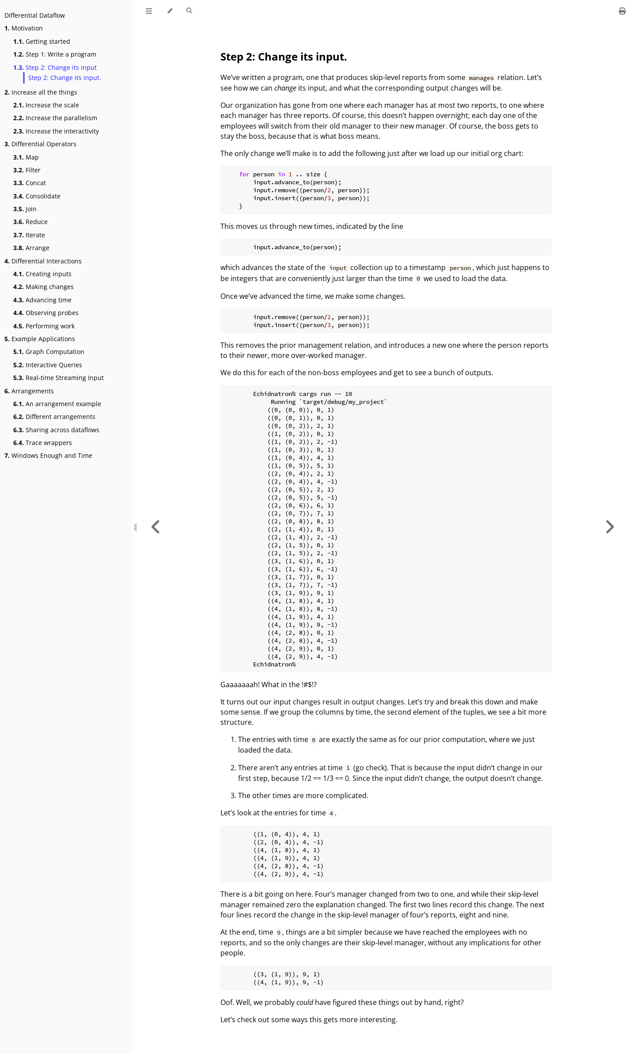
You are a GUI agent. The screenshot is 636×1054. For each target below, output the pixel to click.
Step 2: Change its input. (64, 77)
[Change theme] (169, 11)
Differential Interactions (43, 261)
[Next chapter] (609, 527)
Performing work (44, 326)
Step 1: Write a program (54, 54)
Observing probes (46, 312)
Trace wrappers (42, 442)
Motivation (23, 28)
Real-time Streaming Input (58, 377)
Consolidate (37, 196)
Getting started (41, 41)
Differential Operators (40, 144)
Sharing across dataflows (56, 430)
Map (26, 157)
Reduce (30, 221)
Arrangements (29, 391)
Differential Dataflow (34, 15)
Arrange (31, 248)
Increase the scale (46, 105)
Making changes (43, 286)
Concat (29, 183)
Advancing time (42, 300)
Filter (27, 170)
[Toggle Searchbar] (189, 11)
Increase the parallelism (55, 118)
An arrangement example (57, 404)
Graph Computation (48, 351)
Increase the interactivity (56, 131)
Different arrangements (54, 416)
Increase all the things (40, 92)
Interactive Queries (47, 365)
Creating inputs (42, 274)
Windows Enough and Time (48, 455)
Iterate (29, 235)
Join (25, 209)
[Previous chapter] (156, 527)
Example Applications (39, 339)
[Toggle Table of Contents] (148, 11)
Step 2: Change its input (55, 67)
